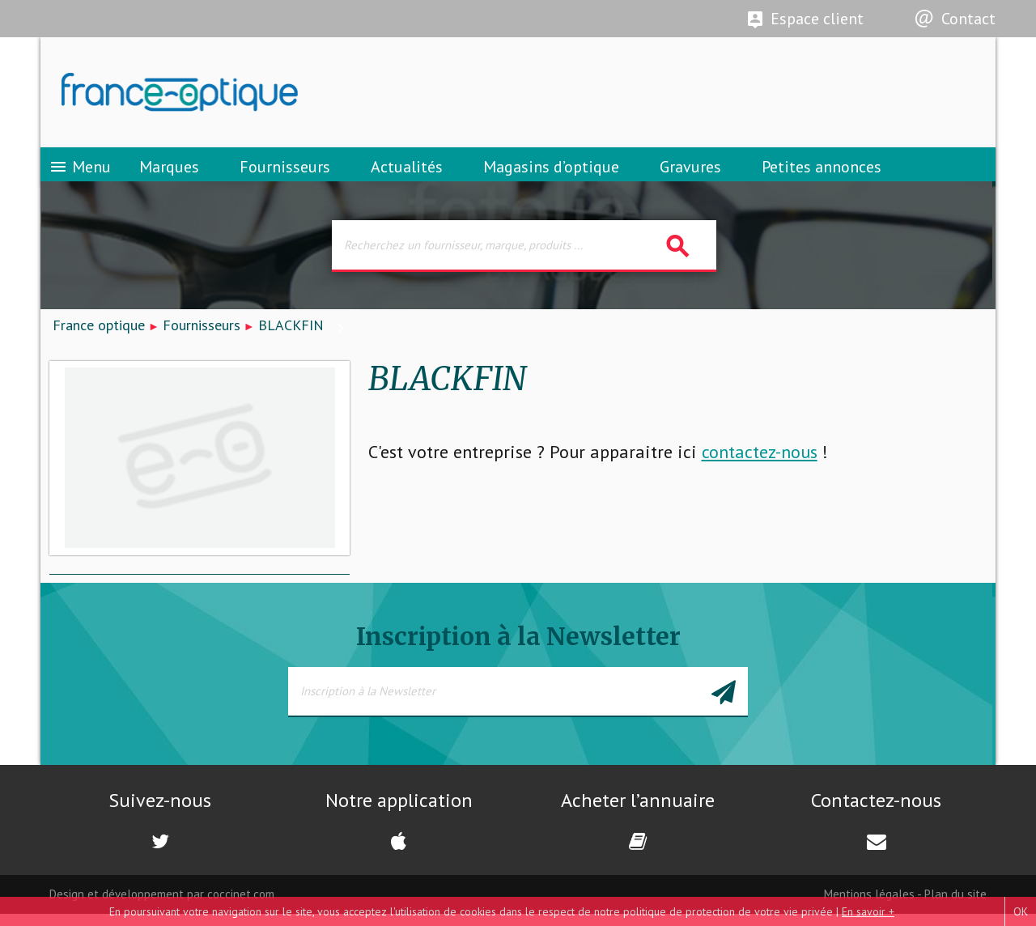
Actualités (407, 174)
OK (1020, 911)
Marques (169, 174)
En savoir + (868, 911)
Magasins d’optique (551, 174)
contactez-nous (759, 463)
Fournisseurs (285, 174)
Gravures (690, 174)
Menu (80, 174)
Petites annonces (821, 174)
